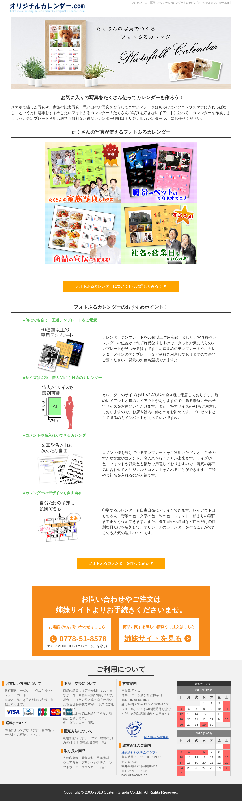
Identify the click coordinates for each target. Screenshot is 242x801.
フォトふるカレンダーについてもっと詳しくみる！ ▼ (121, 286)
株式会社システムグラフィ (139, 752)
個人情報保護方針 (156, 737)
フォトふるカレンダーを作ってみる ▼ (121, 563)
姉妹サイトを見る (153, 638)
